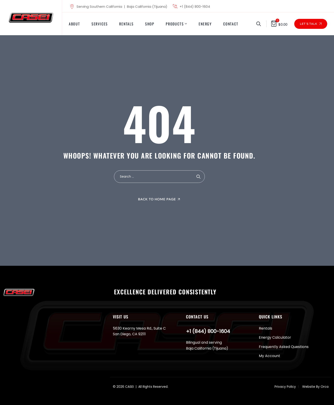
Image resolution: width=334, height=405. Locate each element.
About (74, 24)
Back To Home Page (157, 199)
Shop (149, 24)
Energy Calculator (275, 337)
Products (175, 24)
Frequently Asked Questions (284, 346)
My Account (269, 355)
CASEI (129, 386)
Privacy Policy (285, 386)
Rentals (126, 24)
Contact (230, 24)
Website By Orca (315, 386)
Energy (205, 24)
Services (100, 24)
